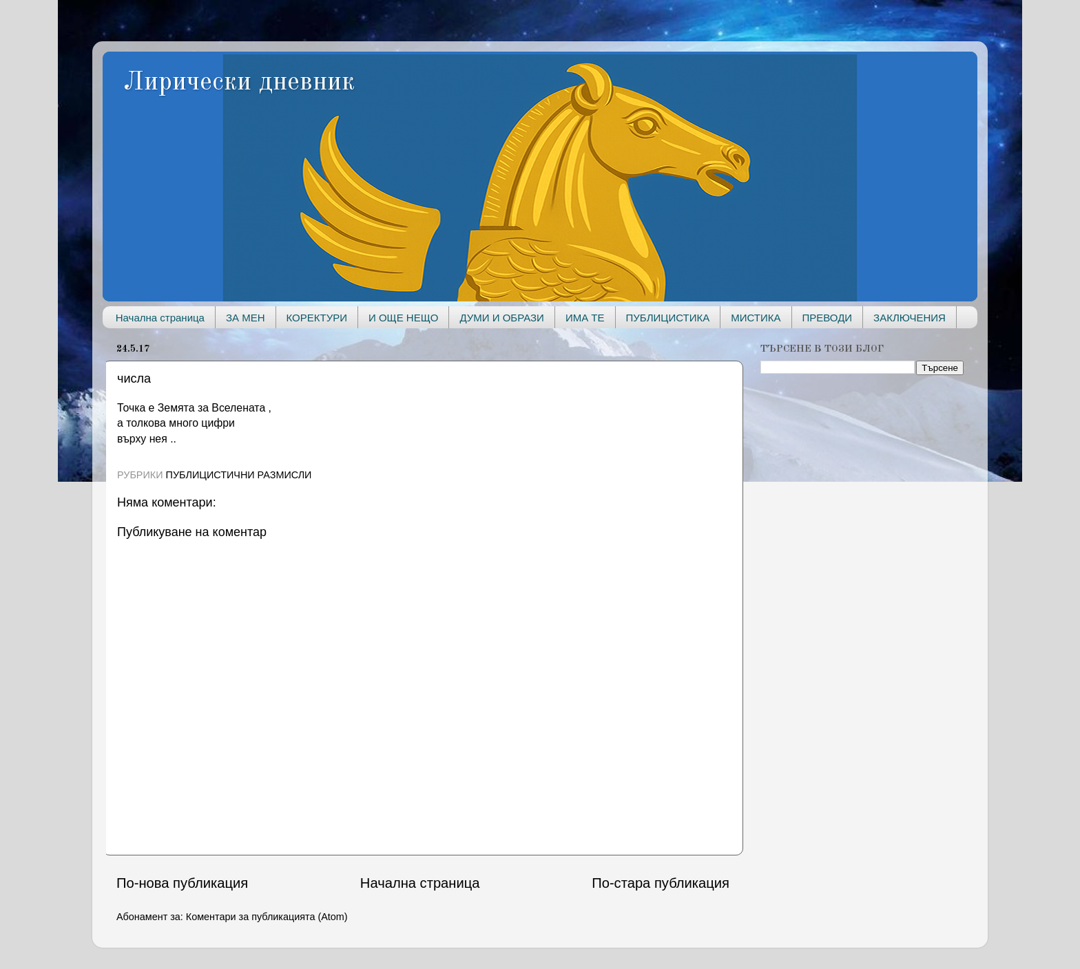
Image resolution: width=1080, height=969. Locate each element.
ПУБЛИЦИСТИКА (668, 317)
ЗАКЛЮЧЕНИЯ (909, 317)
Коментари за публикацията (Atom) (267, 916)
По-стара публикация (660, 883)
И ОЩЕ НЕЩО (403, 317)
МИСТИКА (755, 317)
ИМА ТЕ (585, 317)
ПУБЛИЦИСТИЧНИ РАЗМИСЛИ (239, 474)
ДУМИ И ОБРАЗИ (501, 317)
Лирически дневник (239, 83)
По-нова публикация (182, 883)
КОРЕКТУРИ (317, 317)
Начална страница (160, 317)
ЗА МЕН (245, 317)
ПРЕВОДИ (827, 317)
